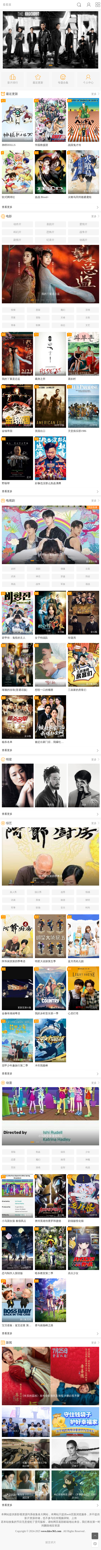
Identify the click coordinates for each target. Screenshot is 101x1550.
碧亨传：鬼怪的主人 (13, 637)
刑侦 (88, 576)
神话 (38, 576)
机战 (88, 1167)
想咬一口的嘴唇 (44, 690)
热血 (38, 1152)
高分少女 (73, 1273)
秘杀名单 (7, 742)
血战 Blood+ (42, 197)
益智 (63, 1167)
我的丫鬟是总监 (11, 379)
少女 (88, 1152)
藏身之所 (40, 379)
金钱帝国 (7, 431)
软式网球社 (8, 197)
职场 (38, 907)
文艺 (88, 325)
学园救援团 (41, 145)
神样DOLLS (8, 145)
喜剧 (38, 568)
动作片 (17, 224)
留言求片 (50, 1542)
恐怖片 (50, 232)
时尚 (88, 907)
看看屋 (7, 4)
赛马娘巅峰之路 (44, 1325)
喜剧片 (50, 224)
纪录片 (50, 240)
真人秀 (13, 892)
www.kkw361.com (51, 1531)
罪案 (13, 317)
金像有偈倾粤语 (11, 1013)
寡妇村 (72, 379)
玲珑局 (72, 637)
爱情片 (83, 224)
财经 (88, 900)
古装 (88, 317)
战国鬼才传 (74, 145)
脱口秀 (38, 892)
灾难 (63, 317)
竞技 (13, 1167)
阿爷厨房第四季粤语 (13, 961)
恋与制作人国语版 (12, 1273)
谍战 (88, 584)
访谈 (13, 900)
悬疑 (38, 310)
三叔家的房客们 (77, 690)
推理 (63, 1159)
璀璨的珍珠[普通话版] (14, 690)
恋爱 (13, 1159)
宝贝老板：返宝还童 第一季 (18, 1325)
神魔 (88, 1159)
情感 (88, 892)
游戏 (38, 1167)
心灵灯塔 (73, 1013)
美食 (38, 900)
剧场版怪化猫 (76, 1221)
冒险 (38, 317)
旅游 (63, 900)
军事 (13, 907)
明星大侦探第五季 (45, 961)
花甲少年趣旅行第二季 (15, 1065)
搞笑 (63, 1152)
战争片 (83, 232)
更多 (95, 94)
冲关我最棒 (41, 1065)
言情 (88, 310)
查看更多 (50, 207)
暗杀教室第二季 (44, 1273)
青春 (13, 325)
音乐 (63, 907)
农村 (13, 568)
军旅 (63, 584)
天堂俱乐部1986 (77, 431)
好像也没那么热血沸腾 (48, 483)
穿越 (63, 576)
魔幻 (63, 310)
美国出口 (40, 431)
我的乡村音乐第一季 (46, 1013)
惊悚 (13, 310)
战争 (38, 584)
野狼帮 (6, 483)
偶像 (63, 568)
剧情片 (17, 240)
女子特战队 (41, 637)
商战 (13, 584)
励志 (63, 325)
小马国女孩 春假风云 (14, 1221)
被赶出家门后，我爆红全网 (50, 742)
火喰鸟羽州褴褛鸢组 (79, 197)
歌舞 (38, 325)
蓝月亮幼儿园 (76, 961)
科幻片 (17, 232)
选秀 (63, 892)
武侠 (13, 576)
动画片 (83, 240)
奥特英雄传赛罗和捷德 (48, 1221)
